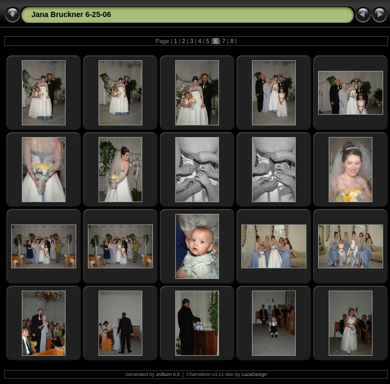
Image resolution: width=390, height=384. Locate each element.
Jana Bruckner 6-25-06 (71, 14)
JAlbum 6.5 (168, 374)
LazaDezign (254, 374)
